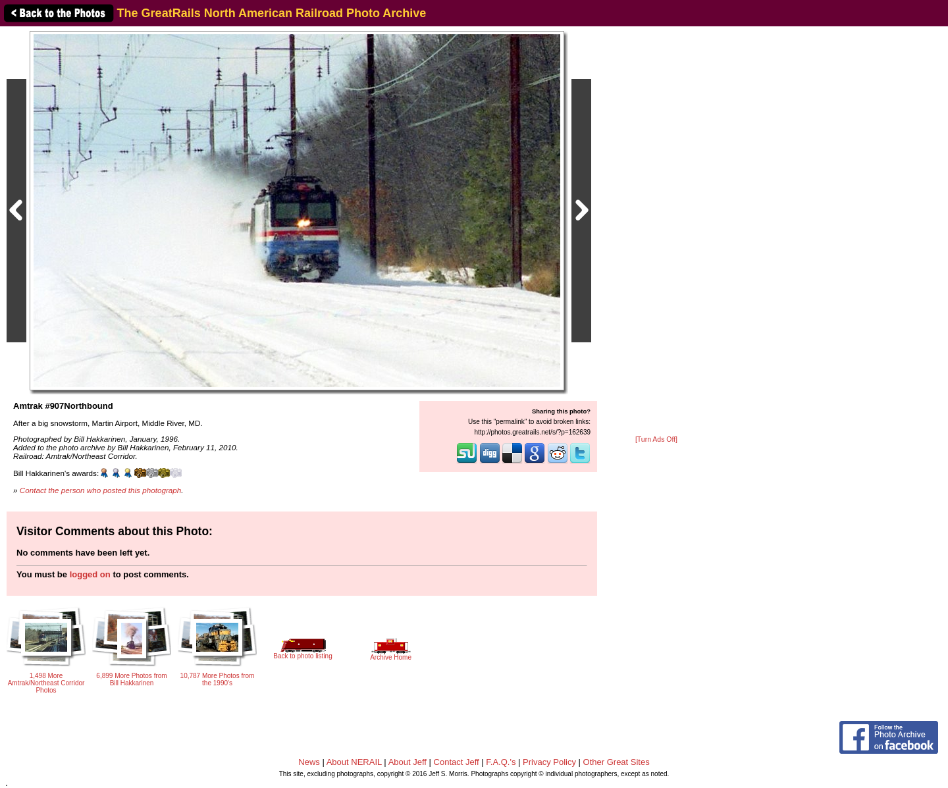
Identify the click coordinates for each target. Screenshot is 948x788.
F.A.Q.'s (500, 762)
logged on (90, 574)
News (309, 762)
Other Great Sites (616, 762)
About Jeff (407, 762)
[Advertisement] (656, 231)
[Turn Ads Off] (656, 439)
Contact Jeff (456, 762)
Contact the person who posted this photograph (101, 490)
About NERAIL (354, 762)
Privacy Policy (549, 762)
